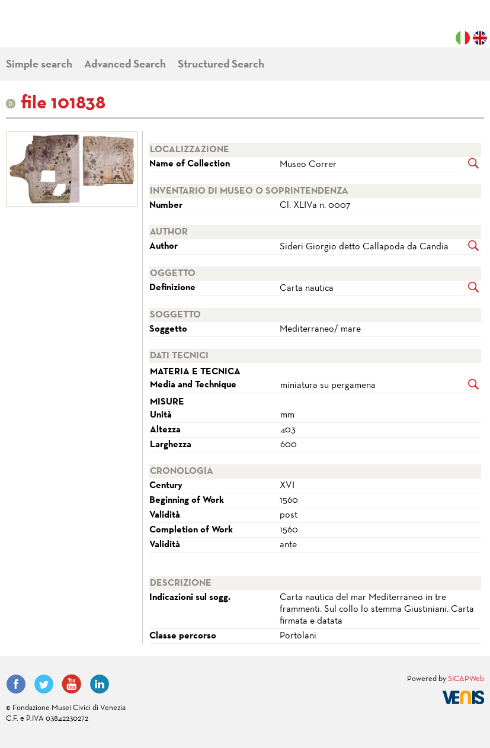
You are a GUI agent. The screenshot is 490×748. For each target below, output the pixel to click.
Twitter (44, 684)
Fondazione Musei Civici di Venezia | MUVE (54, 29)
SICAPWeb (466, 679)
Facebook (16, 684)
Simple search (39, 65)
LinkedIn (99, 684)
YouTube (72, 684)
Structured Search (221, 65)
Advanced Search (125, 65)
